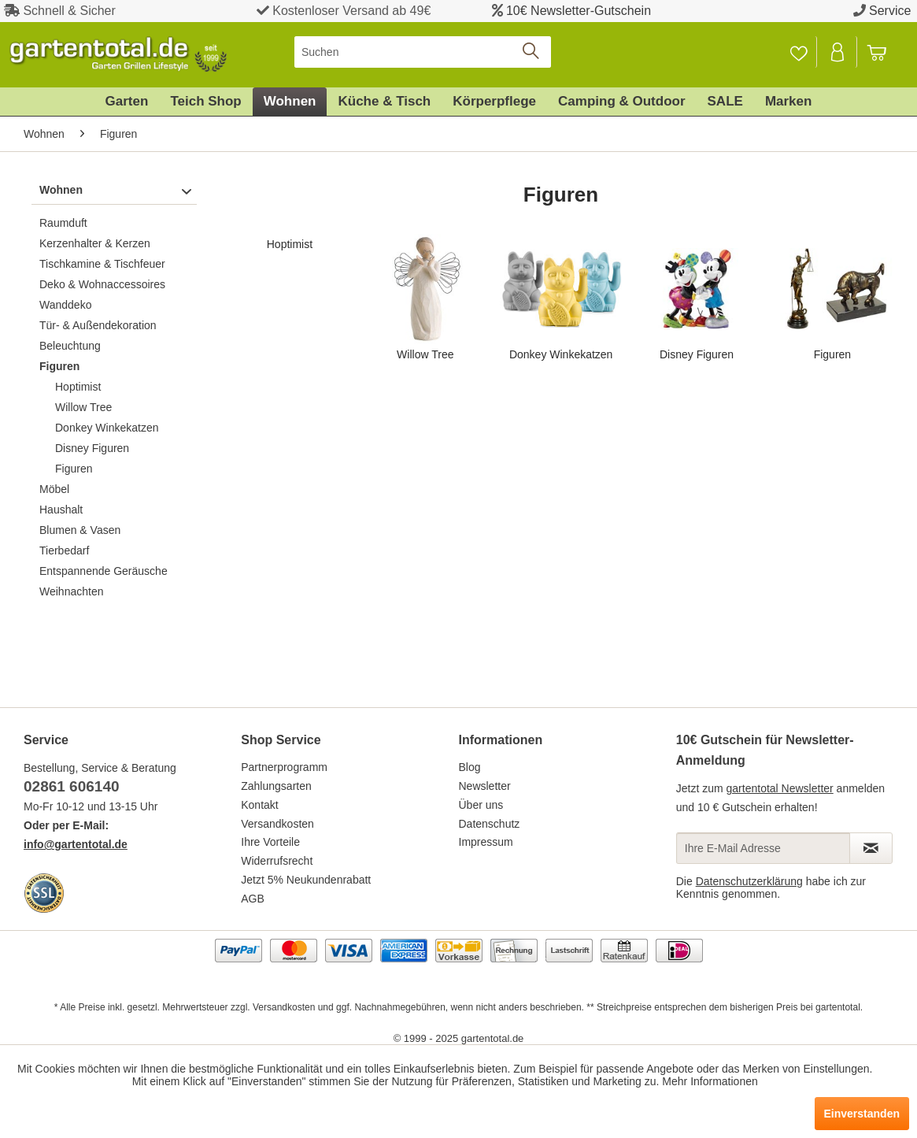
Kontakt (259, 805)
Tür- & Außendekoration (98, 325)
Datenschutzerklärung (749, 881)
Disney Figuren (92, 448)
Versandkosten (277, 823)
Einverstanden (862, 1113)
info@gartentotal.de (76, 844)
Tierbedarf (64, 550)
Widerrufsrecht (276, 860)
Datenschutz (489, 823)
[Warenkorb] (884, 52)
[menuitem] (422, 52)
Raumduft (63, 223)
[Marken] (788, 101)
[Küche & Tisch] (384, 101)
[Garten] (127, 101)
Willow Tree (83, 407)
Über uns (481, 805)
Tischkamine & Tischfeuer (102, 264)
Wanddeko (65, 304)
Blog (470, 767)
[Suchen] (422, 52)
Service (890, 10)
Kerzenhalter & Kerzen (94, 243)
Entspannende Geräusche (103, 571)
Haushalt (61, 509)
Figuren (59, 366)
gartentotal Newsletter (780, 788)
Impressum (486, 842)
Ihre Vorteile (270, 842)
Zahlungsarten (276, 786)
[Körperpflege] (494, 101)
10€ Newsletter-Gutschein (578, 10)
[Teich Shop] (205, 101)
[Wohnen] (290, 101)
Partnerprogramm (284, 767)
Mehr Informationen (709, 1081)
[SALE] (725, 101)
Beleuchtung (70, 345)
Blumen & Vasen (79, 530)
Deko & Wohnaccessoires (102, 284)
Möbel (54, 489)
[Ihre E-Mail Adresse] (763, 848)
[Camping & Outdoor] (621, 101)
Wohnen (61, 189)
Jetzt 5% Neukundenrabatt (306, 879)
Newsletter (485, 786)
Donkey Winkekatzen (107, 427)
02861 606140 (72, 786)
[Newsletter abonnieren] (871, 848)
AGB (252, 898)
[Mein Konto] (838, 52)
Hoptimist (78, 386)
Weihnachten (71, 591)
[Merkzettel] (798, 52)
